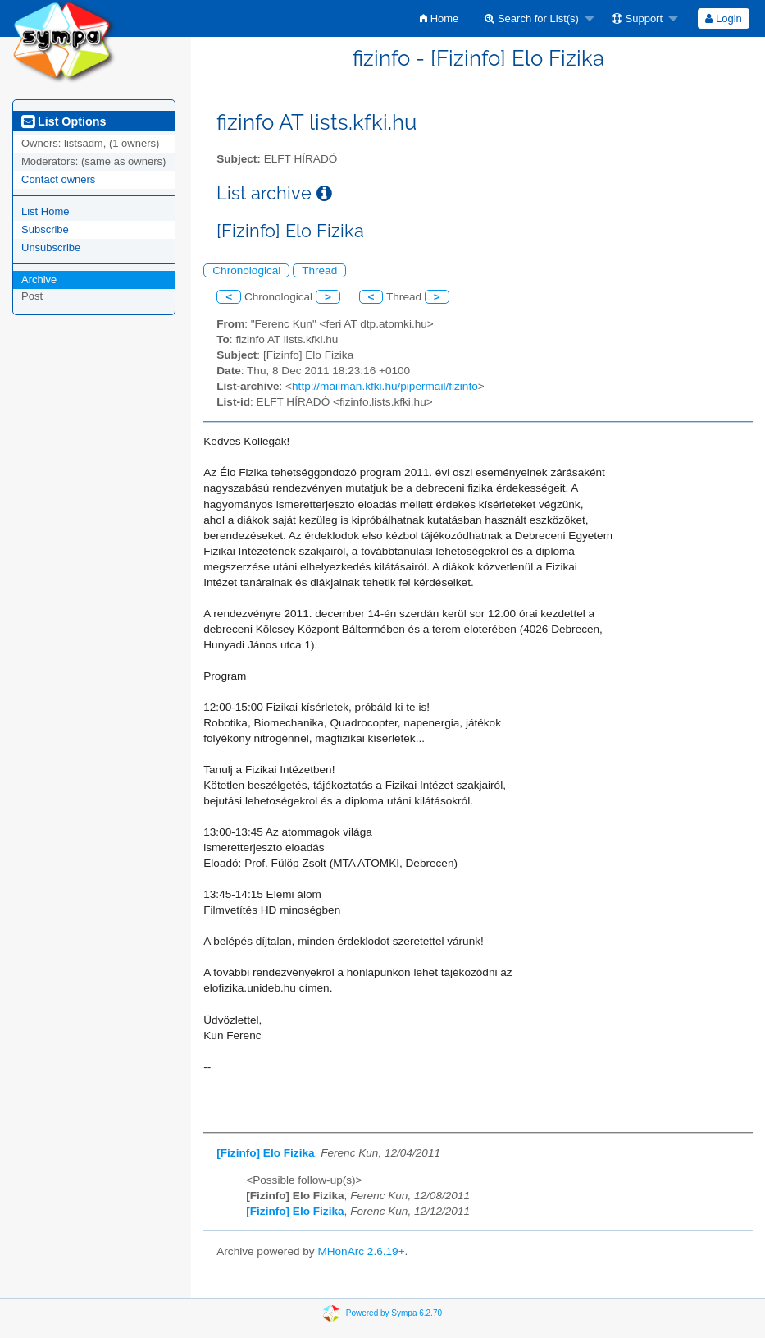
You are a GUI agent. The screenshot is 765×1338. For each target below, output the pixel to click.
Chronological (246, 270)
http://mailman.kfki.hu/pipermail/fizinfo (385, 386)
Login (723, 18)
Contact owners (58, 179)
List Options (63, 121)
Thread (319, 270)
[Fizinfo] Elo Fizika (265, 1153)
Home (439, 18)
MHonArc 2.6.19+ (360, 1251)
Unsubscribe (50, 247)
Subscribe (45, 229)
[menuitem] (439, 18)
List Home (45, 211)
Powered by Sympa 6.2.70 (394, 1312)
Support (637, 18)
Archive (39, 279)
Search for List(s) (532, 18)
